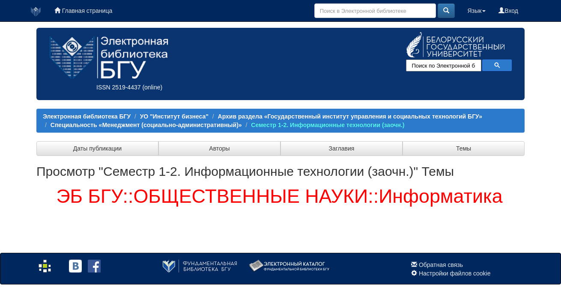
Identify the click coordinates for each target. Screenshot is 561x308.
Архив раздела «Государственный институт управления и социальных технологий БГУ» (350, 116)
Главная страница (83, 10)
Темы (463, 148)
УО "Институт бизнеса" (174, 116)
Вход (508, 10)
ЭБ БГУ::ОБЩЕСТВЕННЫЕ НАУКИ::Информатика (279, 196)
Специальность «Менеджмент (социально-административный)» (146, 124)
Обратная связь (441, 264)
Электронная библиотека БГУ (87, 116)
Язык (477, 10)
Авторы (219, 148)
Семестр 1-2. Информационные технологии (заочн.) (327, 124)
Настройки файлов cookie (455, 273)
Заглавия (342, 148)
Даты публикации (97, 148)
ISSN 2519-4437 (118, 87)
